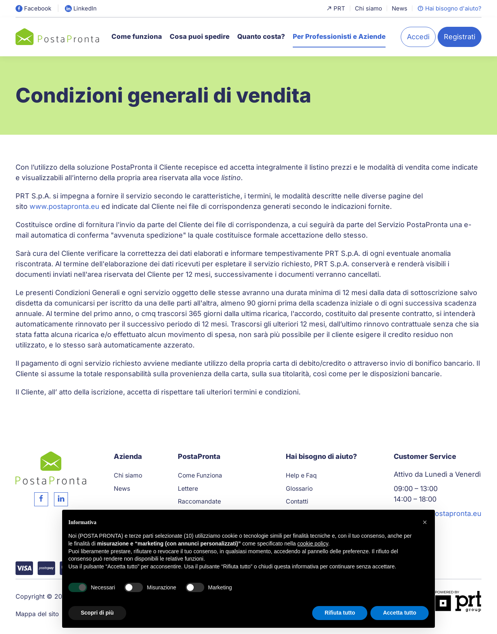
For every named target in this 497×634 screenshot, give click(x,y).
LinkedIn (81, 8)
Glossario (299, 488)
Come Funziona (200, 475)
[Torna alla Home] (57, 36)
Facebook (33, 8)
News (399, 8)
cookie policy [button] (312, 543)
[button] (425, 522)
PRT (336, 8)
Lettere (188, 488)
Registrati (459, 37)
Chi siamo (368, 8)
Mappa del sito (37, 614)
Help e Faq (301, 475)
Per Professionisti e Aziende (339, 36)
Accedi (418, 37)
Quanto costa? (261, 36)
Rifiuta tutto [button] (340, 613)
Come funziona (136, 36)
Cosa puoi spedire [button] (199, 36)
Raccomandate (199, 501)
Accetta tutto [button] (399, 613)
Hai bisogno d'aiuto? (449, 8)
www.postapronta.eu (64, 206)
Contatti (297, 501)
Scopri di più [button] (97, 613)
